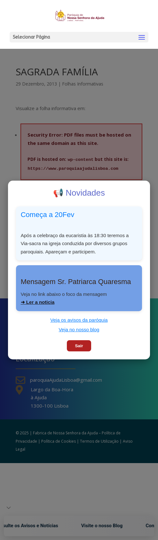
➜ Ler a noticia (38, 302)
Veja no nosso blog (79, 329)
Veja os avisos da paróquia (78, 320)
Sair (79, 345)
